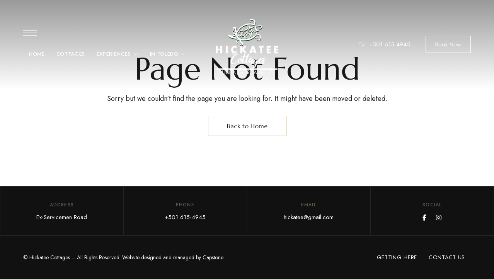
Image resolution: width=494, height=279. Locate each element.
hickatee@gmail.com (309, 217)
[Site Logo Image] (247, 47)
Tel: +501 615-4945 (384, 44)
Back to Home (247, 126)
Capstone (213, 257)
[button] (448, 44)
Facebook (424, 217)
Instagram (438, 217)
